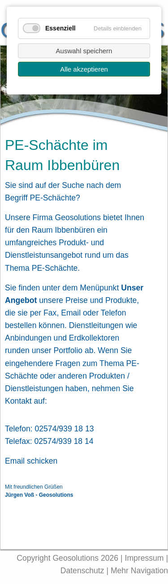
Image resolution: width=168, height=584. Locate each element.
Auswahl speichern (84, 51)
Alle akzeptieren (84, 69)
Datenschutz (83, 570)
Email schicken (31, 460)
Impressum (144, 558)
